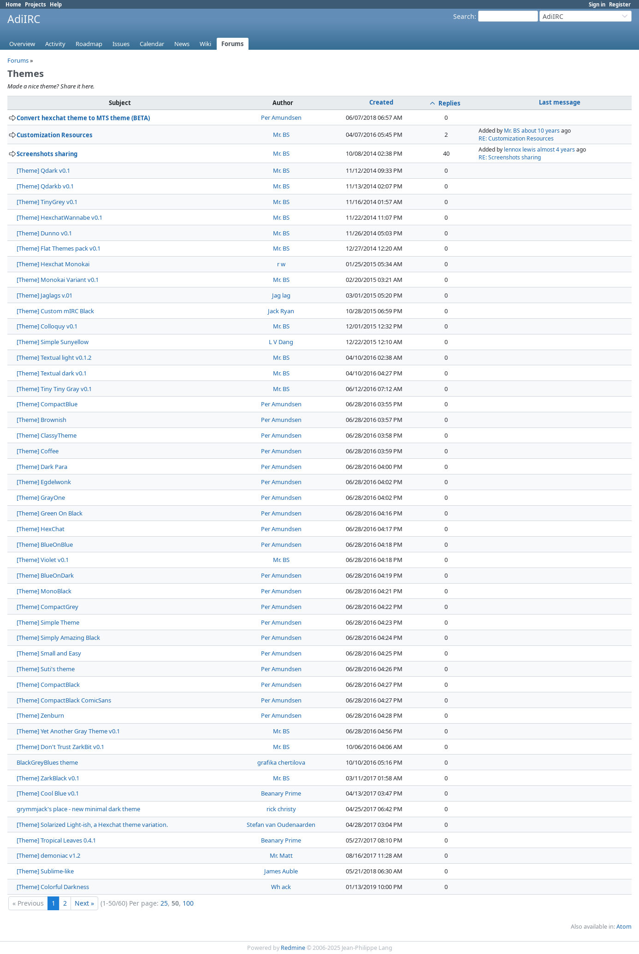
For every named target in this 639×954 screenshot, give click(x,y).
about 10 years (540, 131)
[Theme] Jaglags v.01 (44, 295)
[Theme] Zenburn (40, 715)
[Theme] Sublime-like (45, 871)
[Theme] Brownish (41, 420)
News (181, 44)
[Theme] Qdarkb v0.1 (45, 186)
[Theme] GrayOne (41, 497)
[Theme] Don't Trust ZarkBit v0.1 (60, 747)
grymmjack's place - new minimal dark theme (78, 809)
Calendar (152, 44)
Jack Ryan (281, 311)
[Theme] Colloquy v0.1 (47, 326)
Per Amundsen (281, 117)
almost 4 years (556, 149)
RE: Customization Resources (516, 138)
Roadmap (89, 44)
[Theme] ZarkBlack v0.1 (48, 778)
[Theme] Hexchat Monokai (53, 264)
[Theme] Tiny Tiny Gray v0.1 (54, 389)
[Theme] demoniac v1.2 (48, 855)
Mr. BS (281, 134)
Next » (84, 903)
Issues (121, 44)
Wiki (205, 44)
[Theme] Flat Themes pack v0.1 (59, 248)
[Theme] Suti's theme (46, 669)
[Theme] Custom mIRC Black (55, 311)
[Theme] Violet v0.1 (43, 560)
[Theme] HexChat (41, 529)
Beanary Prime (281, 793)
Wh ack (281, 887)
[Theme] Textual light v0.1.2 (54, 357)
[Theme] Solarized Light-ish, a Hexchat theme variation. (92, 824)
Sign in (597, 4)
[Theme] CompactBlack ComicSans (64, 700)
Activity (55, 44)
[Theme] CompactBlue (47, 404)
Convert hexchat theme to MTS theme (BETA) (83, 118)
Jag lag (281, 295)
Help (56, 4)
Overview (22, 44)
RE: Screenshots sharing (510, 157)
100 (188, 903)
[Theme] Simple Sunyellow (53, 342)
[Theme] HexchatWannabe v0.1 (59, 217)
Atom (624, 927)
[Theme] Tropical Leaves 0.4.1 (56, 840)
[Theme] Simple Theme (48, 622)
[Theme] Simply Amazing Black (58, 637)
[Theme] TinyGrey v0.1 (47, 202)
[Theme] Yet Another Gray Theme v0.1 (68, 731)
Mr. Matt (281, 855)
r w (281, 264)
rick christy (281, 809)
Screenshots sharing (47, 154)
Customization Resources (55, 135)
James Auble (281, 871)
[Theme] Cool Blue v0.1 (48, 793)
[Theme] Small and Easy (49, 653)
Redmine (293, 948)
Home (13, 4)
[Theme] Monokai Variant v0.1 (58, 279)
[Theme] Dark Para (42, 466)
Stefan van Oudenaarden (281, 824)
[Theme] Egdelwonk (44, 482)
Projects (35, 4)
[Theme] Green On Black (50, 513)
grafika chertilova (281, 762)
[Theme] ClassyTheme (47, 435)
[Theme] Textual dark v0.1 (52, 373)
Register (620, 4)
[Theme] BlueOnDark (45, 575)
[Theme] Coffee (38, 451)
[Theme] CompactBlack (48, 684)
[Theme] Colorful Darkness (53, 887)
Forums (232, 44)
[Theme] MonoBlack (44, 591)
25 (164, 903)
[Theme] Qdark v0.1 (43, 170)
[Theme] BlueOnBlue (45, 544)
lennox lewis (520, 149)
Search (463, 16)
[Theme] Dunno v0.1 (44, 233)
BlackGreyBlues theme (47, 762)
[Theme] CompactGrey (47, 607)
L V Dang (281, 342)
